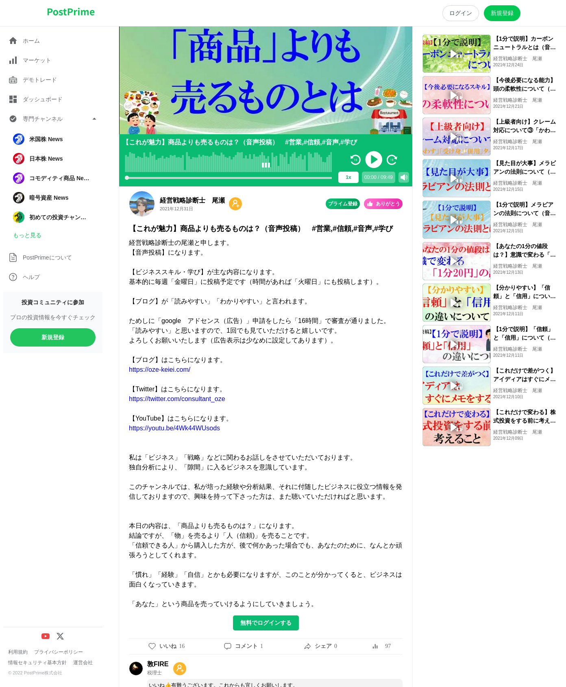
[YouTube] (45, 636)
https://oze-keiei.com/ (159, 369)
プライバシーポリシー (58, 652)
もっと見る (27, 235)
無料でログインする (266, 622)
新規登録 (52, 337)
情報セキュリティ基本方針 (37, 662)
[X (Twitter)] (60, 636)
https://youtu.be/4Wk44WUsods (174, 428)
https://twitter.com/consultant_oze (177, 398)
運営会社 (83, 662)
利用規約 (18, 652)
